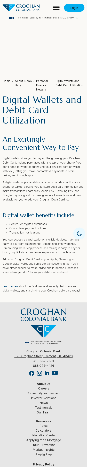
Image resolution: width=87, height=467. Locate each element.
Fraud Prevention (43, 445)
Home (6, 81)
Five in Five (44, 454)
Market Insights (43, 449)
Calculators (43, 430)
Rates (43, 425)
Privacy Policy (43, 464)
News (43, 403)
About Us (43, 384)
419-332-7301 (43, 361)
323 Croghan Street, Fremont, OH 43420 (43, 356)
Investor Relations (43, 398)
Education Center (43, 435)
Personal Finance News (42, 85)
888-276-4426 (43, 365)
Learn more (10, 286)
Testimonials (43, 407)
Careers (43, 388)
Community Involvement (44, 393)
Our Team (43, 412)
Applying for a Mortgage (43, 440)
